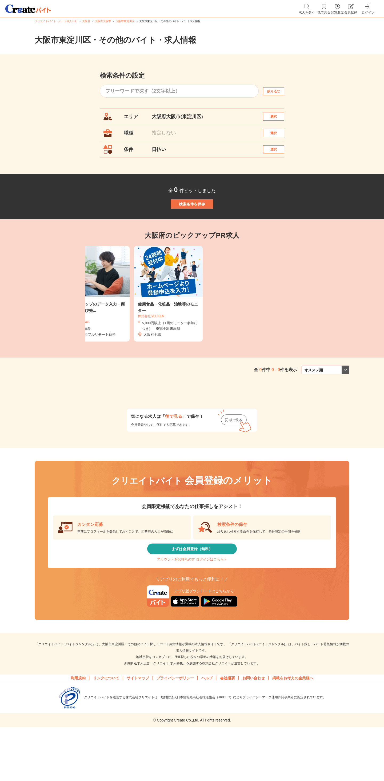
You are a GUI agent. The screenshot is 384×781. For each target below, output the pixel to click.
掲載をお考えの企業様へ (292, 717)
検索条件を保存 (192, 224)
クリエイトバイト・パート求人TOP (56, 21)
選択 (278, 119)
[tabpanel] (192, 320)
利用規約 (78, 717)
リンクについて (106, 717)
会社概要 (227, 717)
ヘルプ (207, 717)
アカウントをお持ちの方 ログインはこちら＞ (192, 594)
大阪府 (86, 21)
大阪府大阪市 (103, 21)
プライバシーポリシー (175, 717)
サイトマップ (138, 717)
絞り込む (278, 91)
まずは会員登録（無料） (192, 578)
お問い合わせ (253, 717)
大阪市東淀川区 (125, 21)
